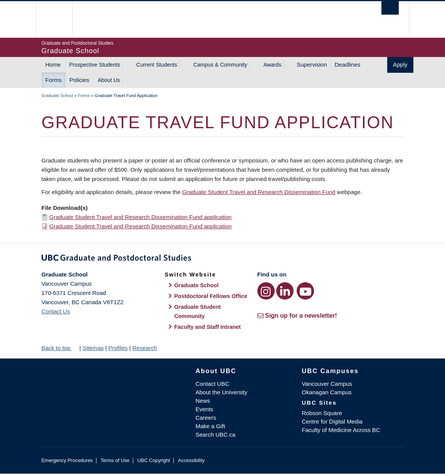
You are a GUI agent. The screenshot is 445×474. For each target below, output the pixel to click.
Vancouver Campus (327, 383)
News (203, 400)
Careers (206, 417)
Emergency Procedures (67, 460)
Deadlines (348, 64)
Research (144, 348)
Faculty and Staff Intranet (207, 327)
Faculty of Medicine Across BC (341, 430)
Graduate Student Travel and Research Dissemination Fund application (140, 217)
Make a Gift (210, 426)
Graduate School (58, 95)
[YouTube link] (305, 291)
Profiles (118, 348)
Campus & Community (220, 65)
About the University (221, 392)
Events (204, 409)
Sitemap (93, 348)
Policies (79, 80)
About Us (109, 80)
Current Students (156, 65)
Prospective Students (94, 65)
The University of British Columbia (60, 19)
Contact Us (56, 311)
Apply (400, 64)
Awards (272, 65)
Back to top (60, 348)
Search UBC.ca (215, 434)
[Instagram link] (266, 291)
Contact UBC (213, 383)
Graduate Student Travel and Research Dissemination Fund (259, 192)
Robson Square (322, 413)
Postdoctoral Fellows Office (210, 296)
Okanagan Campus (326, 392)
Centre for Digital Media (332, 421)
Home (53, 64)
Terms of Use (115, 460)
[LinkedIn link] (285, 291)
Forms (53, 80)
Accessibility (191, 460)
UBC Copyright (153, 460)
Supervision (312, 64)
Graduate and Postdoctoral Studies (223, 259)
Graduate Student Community (197, 311)
